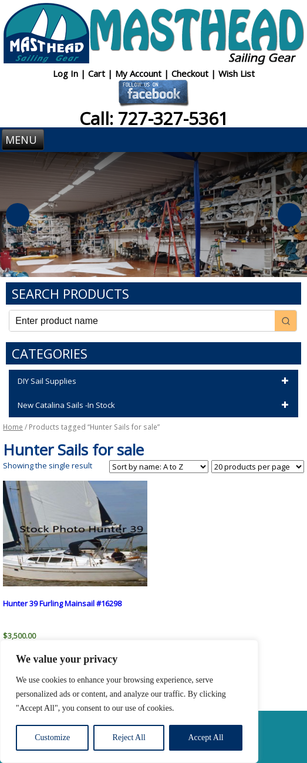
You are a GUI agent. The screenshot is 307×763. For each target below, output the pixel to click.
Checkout (191, 73)
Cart (97, 73)
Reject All (129, 737)
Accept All (205, 737)
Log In (66, 73)
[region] (129, 701)
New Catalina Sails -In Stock (155, 405)
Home (13, 427)
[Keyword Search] (141, 320)
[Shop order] (158, 466)
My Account (139, 73)
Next (289, 215)
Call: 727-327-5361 (153, 118)
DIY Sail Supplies (155, 381)
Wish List (236, 73)
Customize (52, 737)
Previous (17, 215)
